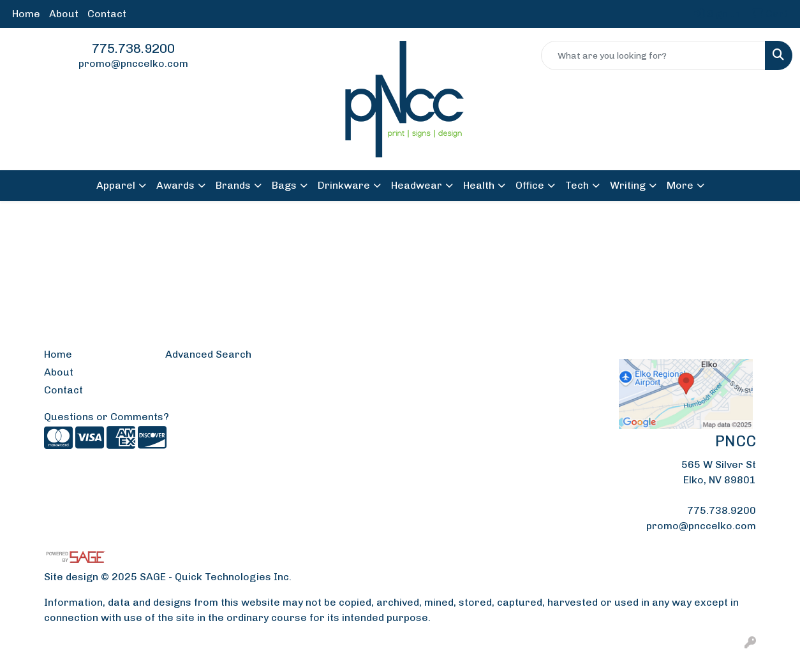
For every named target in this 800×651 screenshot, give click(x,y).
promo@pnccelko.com (133, 63)
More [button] (680, 185)
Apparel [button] (115, 185)
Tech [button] (577, 185)
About (63, 14)
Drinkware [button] (344, 185)
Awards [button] (175, 185)
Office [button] (529, 185)
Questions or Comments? (106, 417)
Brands (233, 185)
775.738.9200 (133, 48)
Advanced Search (208, 354)
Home (26, 14)
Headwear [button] (416, 185)
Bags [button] (284, 185)
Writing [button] (628, 185)
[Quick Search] (653, 55)
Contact (106, 14)
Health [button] (478, 185)
